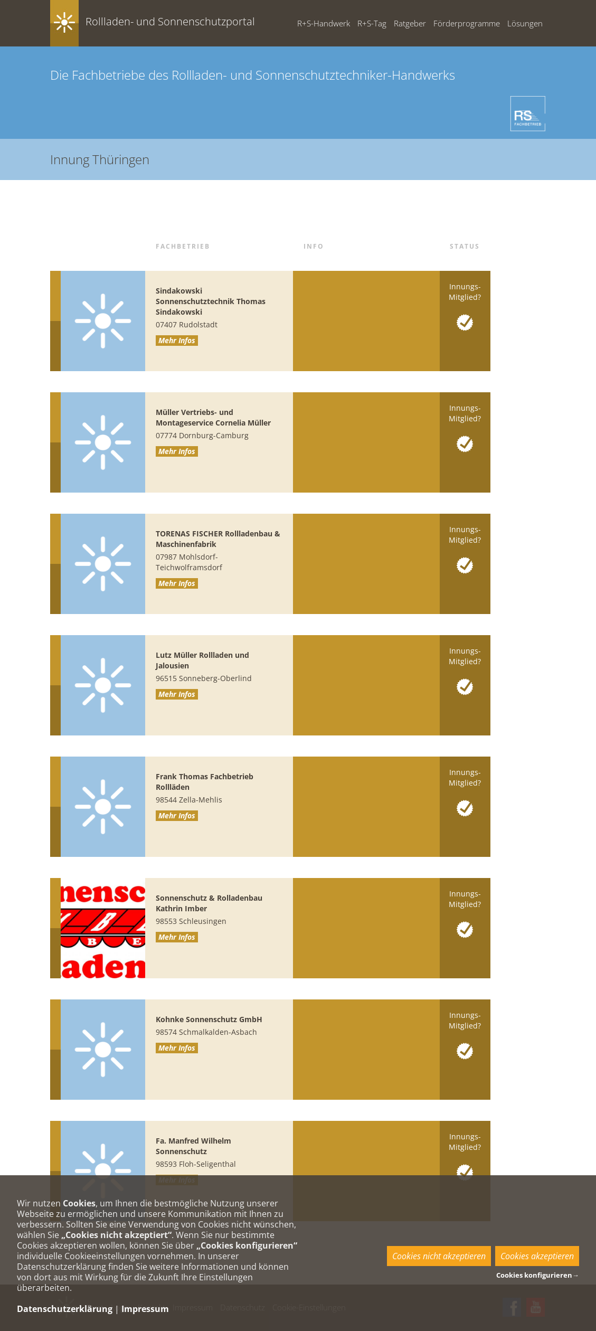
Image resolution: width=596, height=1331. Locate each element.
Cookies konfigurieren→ (537, 1275)
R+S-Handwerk (323, 23)
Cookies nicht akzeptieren (439, 1256)
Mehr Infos (176, 340)
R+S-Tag (371, 23)
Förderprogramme (466, 23)
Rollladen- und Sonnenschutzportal (170, 21)
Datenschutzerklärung (64, 1309)
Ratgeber (410, 23)
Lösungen (525, 23)
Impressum (145, 1309)
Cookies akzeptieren (537, 1256)
